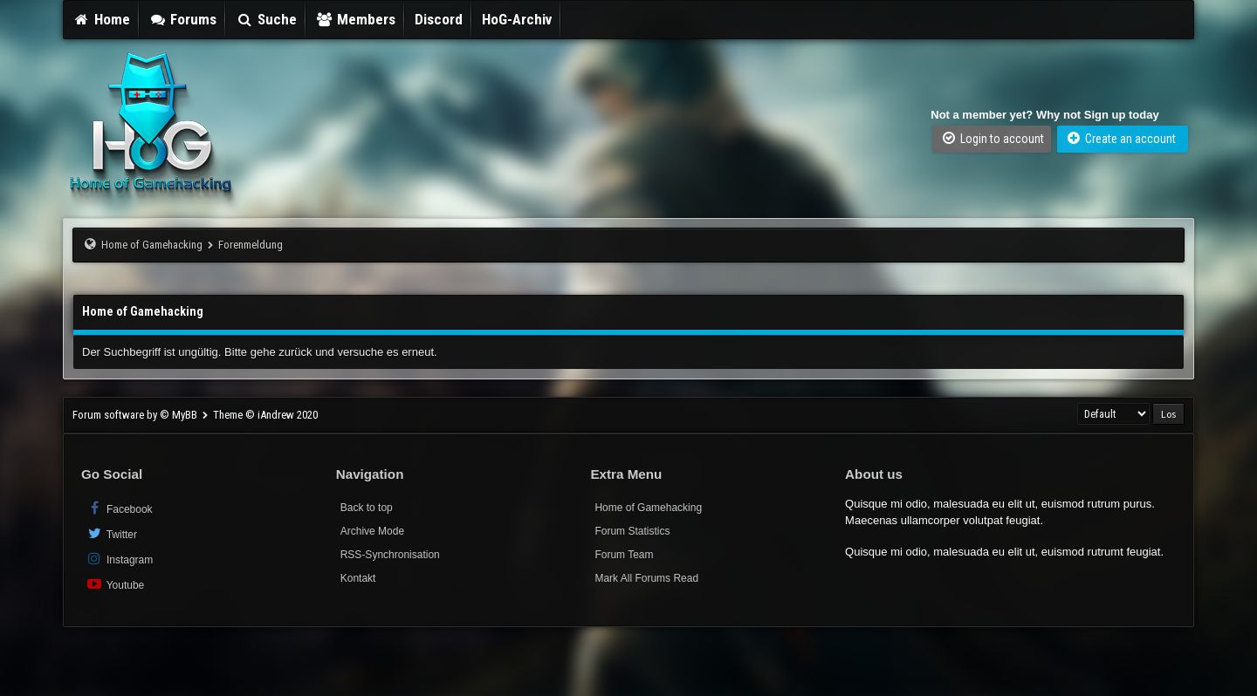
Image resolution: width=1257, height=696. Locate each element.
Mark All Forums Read (646, 578)
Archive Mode (372, 531)
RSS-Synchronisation (390, 555)
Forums (183, 19)
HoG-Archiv (517, 19)
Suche (266, 19)
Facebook (119, 508)
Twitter (111, 533)
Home (101, 19)
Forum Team (623, 555)
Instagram (119, 558)
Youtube (115, 584)
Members (356, 19)
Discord (439, 19)
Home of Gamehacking (152, 244)
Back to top (366, 508)
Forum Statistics (632, 531)
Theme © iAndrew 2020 (265, 414)
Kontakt (358, 578)
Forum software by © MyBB (136, 414)
